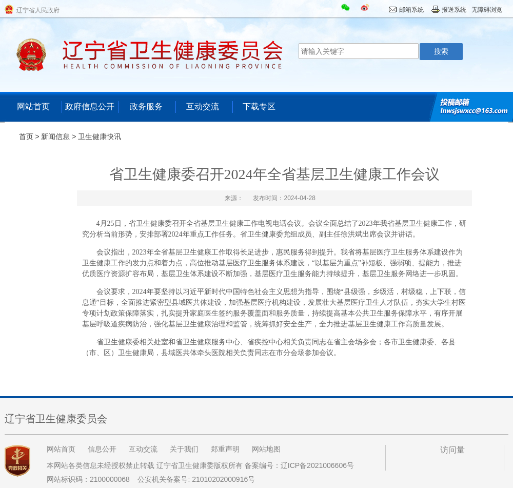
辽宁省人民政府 (38, 10)
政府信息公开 (89, 106)
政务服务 (146, 106)
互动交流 (202, 106)
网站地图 (266, 449)
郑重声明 (225, 449)
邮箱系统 (411, 9)
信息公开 (102, 449)
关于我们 (184, 449)
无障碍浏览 (486, 9)
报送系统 (454, 9)
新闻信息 (55, 136)
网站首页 (33, 106)
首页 (26, 136)
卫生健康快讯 (99, 136)
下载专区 (259, 106)
